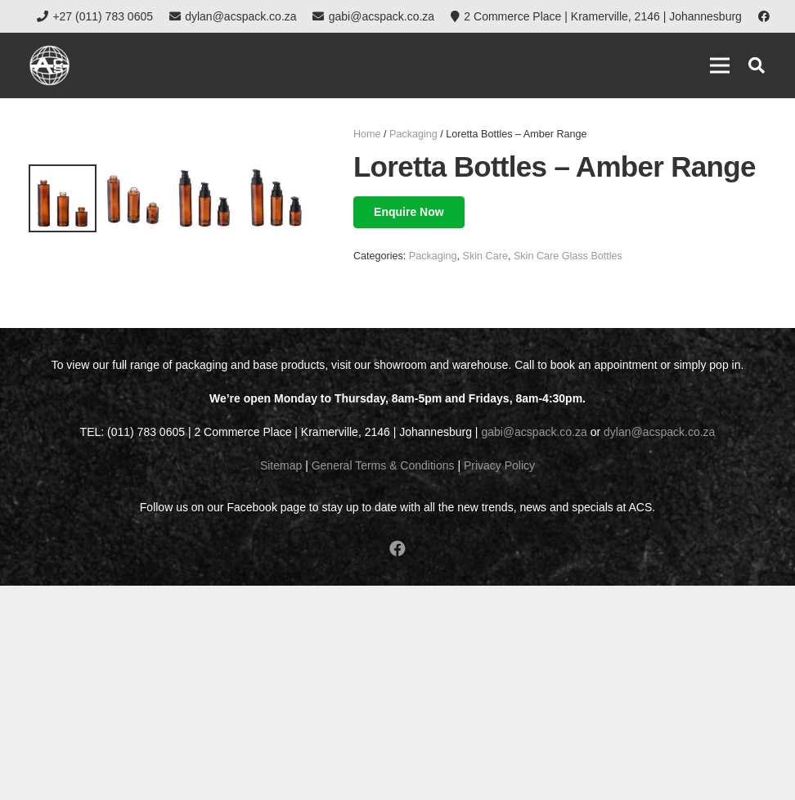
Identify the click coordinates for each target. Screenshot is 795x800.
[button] (757, 65)
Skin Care (485, 256)
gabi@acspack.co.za (533, 646)
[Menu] (720, 65)
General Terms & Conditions (383, 679)
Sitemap (281, 679)
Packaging (413, 134)
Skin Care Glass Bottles (568, 256)
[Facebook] (764, 16)
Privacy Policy (499, 679)
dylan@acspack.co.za (659, 646)
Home (367, 134)
